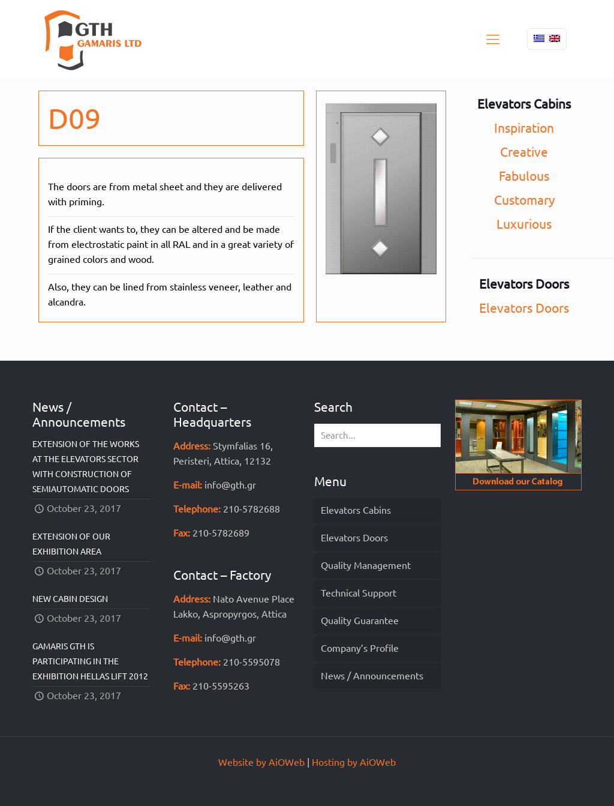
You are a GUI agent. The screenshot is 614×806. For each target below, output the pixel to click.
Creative (524, 152)
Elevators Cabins (356, 510)
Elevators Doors (524, 308)
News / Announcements (372, 675)
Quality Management (366, 565)
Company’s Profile (360, 648)
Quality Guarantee (360, 620)
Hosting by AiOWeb (354, 762)
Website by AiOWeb (261, 762)
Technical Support (358, 593)
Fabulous (524, 176)
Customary (524, 200)
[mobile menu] (493, 39)
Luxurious (524, 224)
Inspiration (524, 128)
